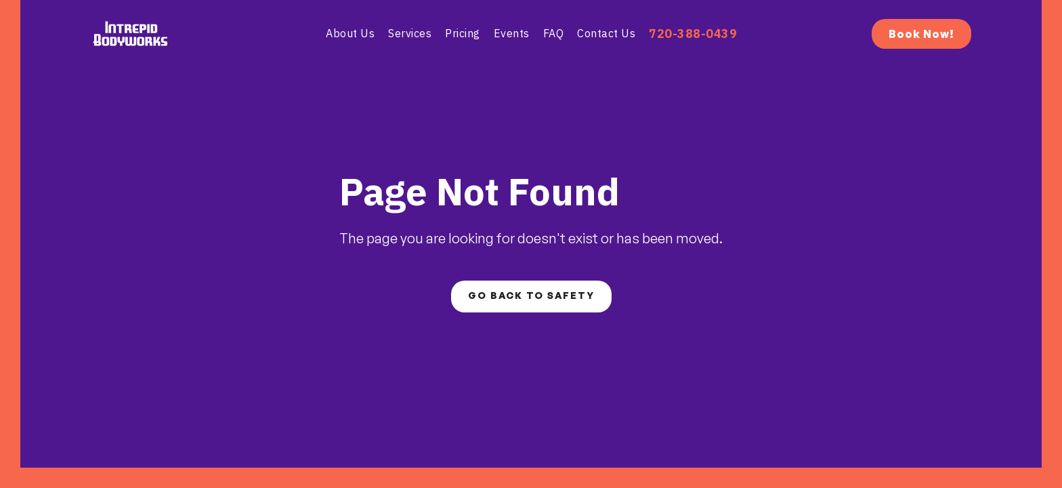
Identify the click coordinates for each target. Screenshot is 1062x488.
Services (409, 33)
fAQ (553, 33)
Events (512, 33)
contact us (606, 33)
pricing (462, 33)
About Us (350, 33)
